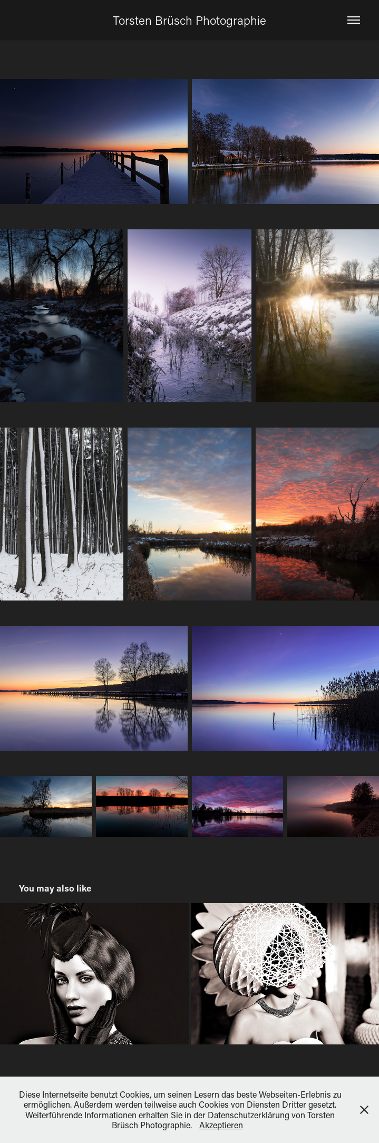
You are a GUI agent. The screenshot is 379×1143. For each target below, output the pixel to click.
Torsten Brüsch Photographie (189, 20)
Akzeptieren (221, 1124)
